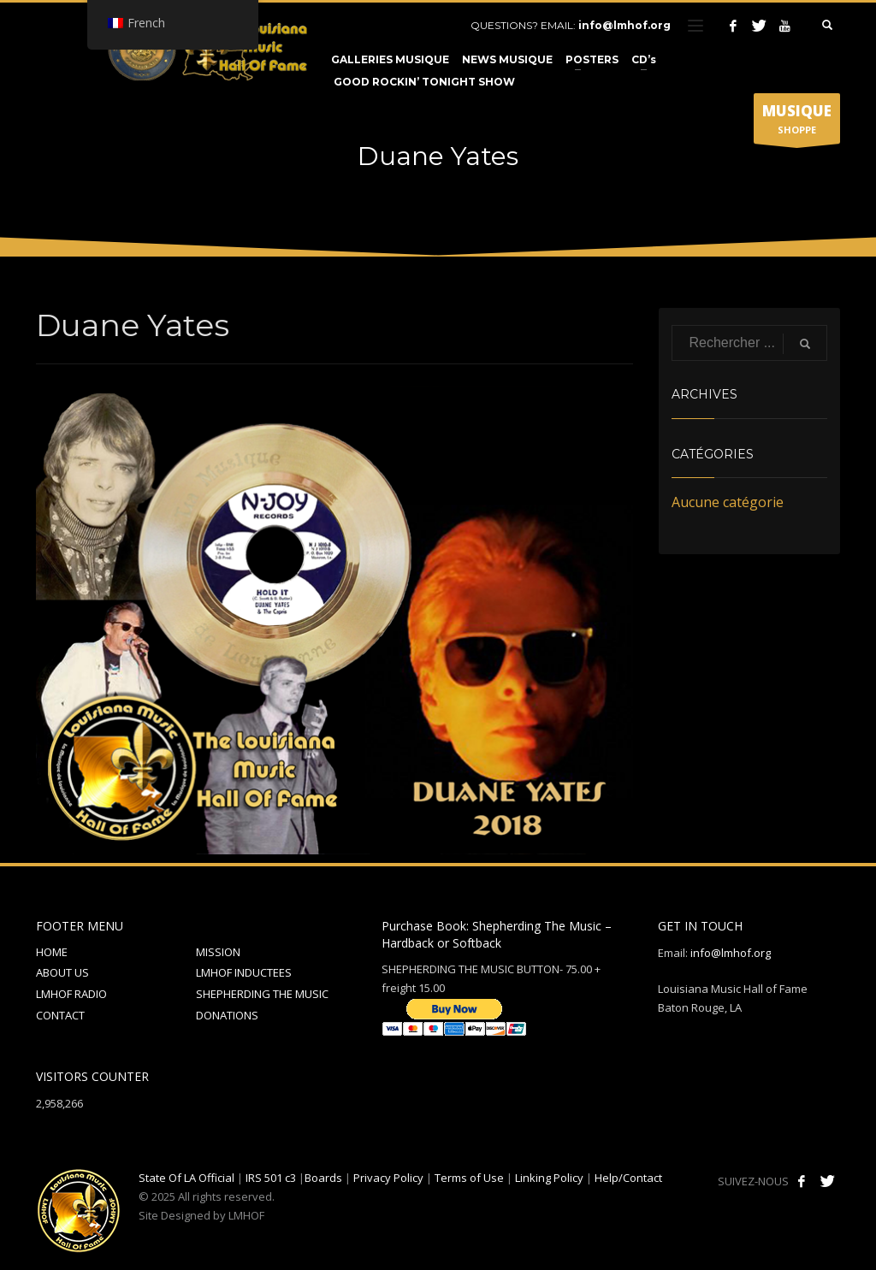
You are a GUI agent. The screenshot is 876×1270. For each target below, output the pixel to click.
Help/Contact (628, 1177)
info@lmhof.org (624, 25)
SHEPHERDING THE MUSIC (262, 993)
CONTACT (60, 1015)
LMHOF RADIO (71, 993)
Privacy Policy (388, 1177)
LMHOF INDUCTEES (244, 972)
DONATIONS (227, 1015)
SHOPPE (797, 122)
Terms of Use (469, 1177)
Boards (323, 1177)
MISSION (218, 952)
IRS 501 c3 (271, 1177)
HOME (52, 952)
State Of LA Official (186, 1177)
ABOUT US (62, 972)
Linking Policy (549, 1177)
